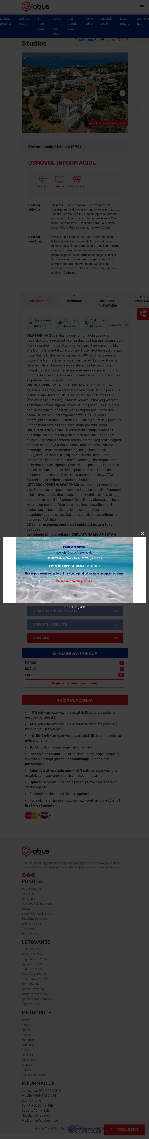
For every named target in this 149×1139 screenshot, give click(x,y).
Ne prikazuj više (74, 607)
